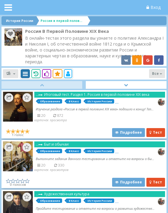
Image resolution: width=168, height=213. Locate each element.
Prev (41, 85)
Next (126, 85)
